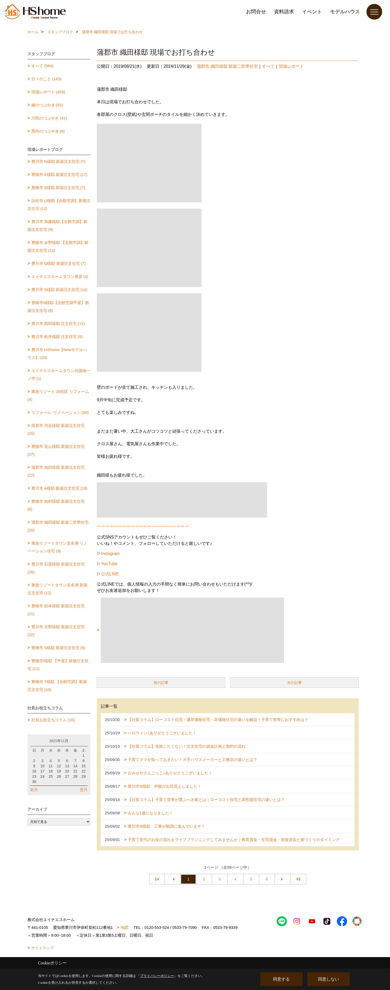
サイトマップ (42, 948)
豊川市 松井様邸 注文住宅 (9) (57, 336)
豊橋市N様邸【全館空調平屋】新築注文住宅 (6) (58, 306)
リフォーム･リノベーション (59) (60, 412)
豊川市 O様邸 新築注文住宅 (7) (58, 263)
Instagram (110, 553)
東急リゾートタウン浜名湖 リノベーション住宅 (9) (57, 547)
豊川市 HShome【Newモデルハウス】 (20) (57, 353)
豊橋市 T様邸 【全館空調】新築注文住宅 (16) (57, 685)
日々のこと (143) (46, 79)
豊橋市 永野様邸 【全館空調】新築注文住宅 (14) (57, 246)
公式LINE (110, 574)
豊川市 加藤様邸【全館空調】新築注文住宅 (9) (57, 225)
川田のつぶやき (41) (49, 118)
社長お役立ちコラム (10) (53, 720)
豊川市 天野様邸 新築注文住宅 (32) (56, 631)
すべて (268, 66)
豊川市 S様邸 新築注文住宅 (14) (59, 289)
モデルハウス (345, 11)
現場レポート (291, 66)
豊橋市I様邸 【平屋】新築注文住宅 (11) (57, 665)
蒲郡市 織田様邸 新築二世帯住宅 (227, 66)
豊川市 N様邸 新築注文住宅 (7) (58, 161)
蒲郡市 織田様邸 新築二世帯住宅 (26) (57, 526)
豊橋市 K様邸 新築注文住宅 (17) (59, 174)
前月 (34, 789)
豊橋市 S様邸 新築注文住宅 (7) (58, 187)
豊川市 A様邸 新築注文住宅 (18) (59, 488)
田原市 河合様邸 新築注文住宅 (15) (56, 429)
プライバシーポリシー (157, 976)
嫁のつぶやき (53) (47, 105)
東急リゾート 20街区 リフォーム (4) (58, 395)
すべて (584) (42, 66)
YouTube (109, 564)
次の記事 (294, 682)
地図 (125, 927)
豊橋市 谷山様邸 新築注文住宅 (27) (56, 450)
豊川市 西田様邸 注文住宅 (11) (58, 323)
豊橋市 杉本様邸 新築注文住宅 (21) (56, 610)
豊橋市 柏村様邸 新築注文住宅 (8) (56, 505)
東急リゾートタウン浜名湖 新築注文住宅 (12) (57, 589)
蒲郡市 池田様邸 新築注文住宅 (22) (56, 471)
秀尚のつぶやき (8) (48, 131)
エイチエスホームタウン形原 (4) (59, 276)
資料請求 (284, 11)
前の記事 (161, 682)
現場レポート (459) (48, 92)
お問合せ (256, 11)
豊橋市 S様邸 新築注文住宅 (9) (58, 647)
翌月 (84, 789)
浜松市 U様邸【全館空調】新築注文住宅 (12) (58, 204)
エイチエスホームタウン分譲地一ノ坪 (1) (58, 374)
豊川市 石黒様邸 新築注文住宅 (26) (56, 568)
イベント (312, 11)
